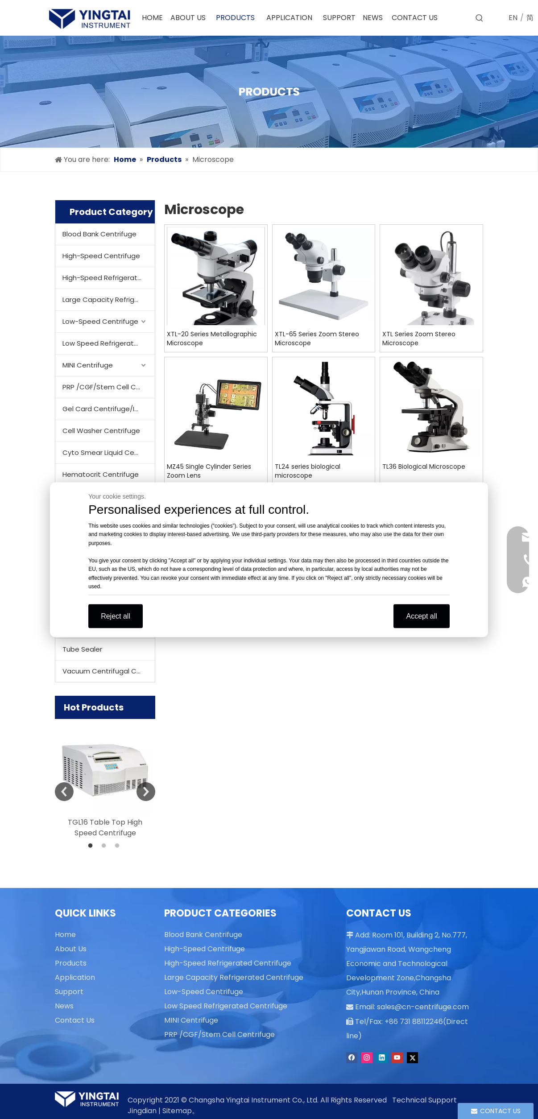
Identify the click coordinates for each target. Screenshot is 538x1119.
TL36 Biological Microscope (423, 466)
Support (69, 992)
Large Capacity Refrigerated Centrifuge (108, 299)
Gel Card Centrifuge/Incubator (108, 408)
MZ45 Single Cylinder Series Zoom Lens (209, 471)
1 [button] (91, 846)
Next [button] (146, 791)
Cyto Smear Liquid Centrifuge (108, 452)
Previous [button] (64, 791)
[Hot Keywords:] (479, 18)
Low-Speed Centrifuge (100, 321)
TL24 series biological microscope (307, 471)
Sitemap (177, 1111)
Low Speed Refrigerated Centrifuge (108, 343)
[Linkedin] (382, 1056)
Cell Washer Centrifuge (101, 430)
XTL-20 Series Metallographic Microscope (212, 338)
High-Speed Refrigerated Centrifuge (108, 277)
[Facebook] (351, 1056)
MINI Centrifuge (87, 365)
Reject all (115, 615)
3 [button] (118, 846)
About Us (71, 949)
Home (65, 934)
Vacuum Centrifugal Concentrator (108, 671)
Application (75, 977)
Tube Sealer (82, 649)
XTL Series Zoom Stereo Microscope (418, 338)
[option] (105, 778)
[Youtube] (397, 1056)
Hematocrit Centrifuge (100, 474)
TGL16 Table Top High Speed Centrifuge (105, 827)
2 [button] (105, 846)
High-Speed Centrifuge (101, 255)
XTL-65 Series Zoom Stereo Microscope (317, 338)
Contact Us (75, 1020)
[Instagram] (366, 1056)
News (64, 1006)
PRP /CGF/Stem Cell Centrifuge (108, 387)
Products (71, 963)
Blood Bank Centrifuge (99, 234)
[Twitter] (412, 1056)
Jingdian (142, 1111)
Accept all (421, 615)
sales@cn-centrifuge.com (418, 1006)
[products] (269, 92)
